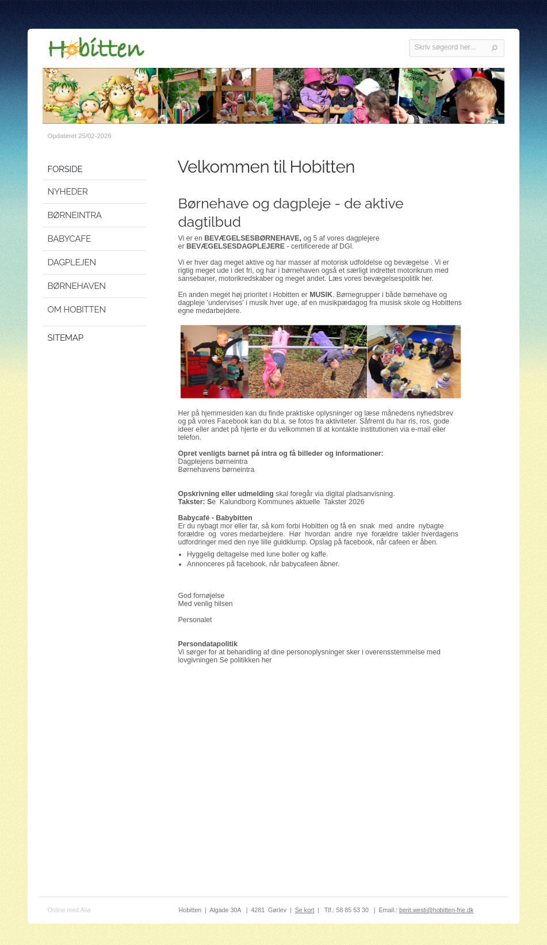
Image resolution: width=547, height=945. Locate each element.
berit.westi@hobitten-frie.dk (436, 909)
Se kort (305, 909)
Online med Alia (69, 909)
